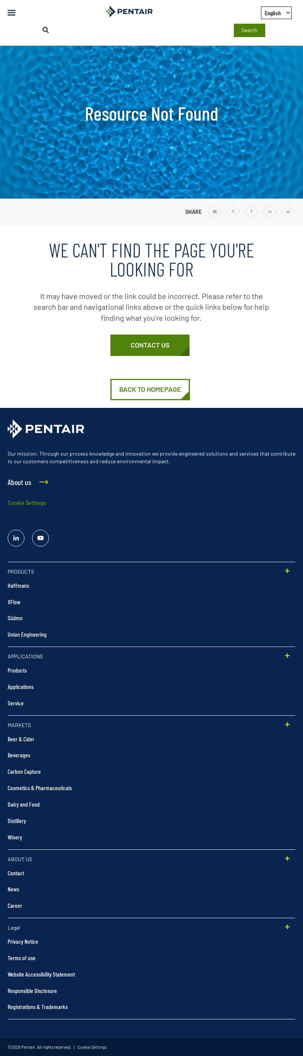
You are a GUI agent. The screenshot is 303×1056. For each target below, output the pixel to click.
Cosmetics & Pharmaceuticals (40, 787)
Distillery (17, 820)
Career (15, 905)
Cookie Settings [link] (92, 1047)
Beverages (19, 754)
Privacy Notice (23, 941)
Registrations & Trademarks (38, 1006)
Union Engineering (27, 634)
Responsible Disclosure (32, 990)
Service (16, 703)
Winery (15, 837)
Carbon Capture (24, 771)
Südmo (15, 617)
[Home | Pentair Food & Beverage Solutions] (150, 389)
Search (249, 30)
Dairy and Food (24, 804)
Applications (21, 686)
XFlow (14, 601)
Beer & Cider (21, 738)
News (13, 889)
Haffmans (18, 585)
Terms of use (22, 957)
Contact (16, 872)
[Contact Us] (150, 345)
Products (17, 670)
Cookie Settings (27, 503)
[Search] (45, 30)
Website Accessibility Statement (41, 974)
